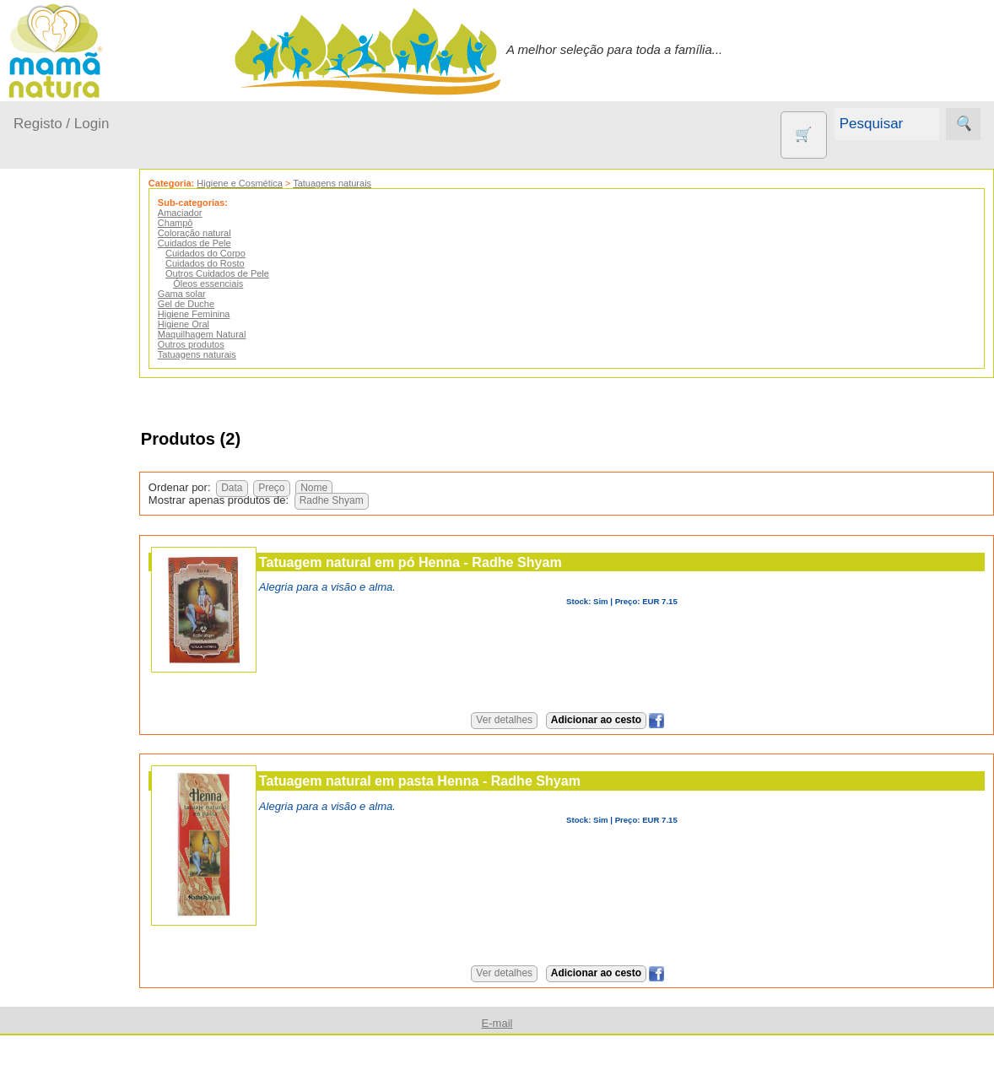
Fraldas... (60, 408)
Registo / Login (61, 124)
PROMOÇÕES (96, 873)
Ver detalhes (519, 720)
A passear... (67, 343)
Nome (343, 488)
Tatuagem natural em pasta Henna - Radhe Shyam (449, 780)
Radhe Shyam (361, 500)
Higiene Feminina (223, 314)
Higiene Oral (213, 324)
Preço (301, 488)
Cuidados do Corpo (235, 253)
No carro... (63, 440)
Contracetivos (93, 651)
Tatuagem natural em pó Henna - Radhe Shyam (440, 562)
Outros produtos (59, 548)
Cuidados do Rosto (234, 263)
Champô (205, 223)
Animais (76, 624)
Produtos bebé (55, 300)
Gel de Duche (215, 304)
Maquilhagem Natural (231, 334)
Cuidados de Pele (224, 243)
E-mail (497, 1023)
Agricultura (84, 596)
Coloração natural (224, 233)
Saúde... (57, 505)
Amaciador (209, 213)
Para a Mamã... (77, 473)
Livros (71, 799)
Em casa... (64, 375)
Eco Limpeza (90, 679)
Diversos (78, 974)
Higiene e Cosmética (269, 183)
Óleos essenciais (238, 283)
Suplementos (91, 900)
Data (261, 488)
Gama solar (211, 294)
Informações (49, 1054)
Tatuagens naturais (361, 183)
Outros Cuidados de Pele (247, 273)
